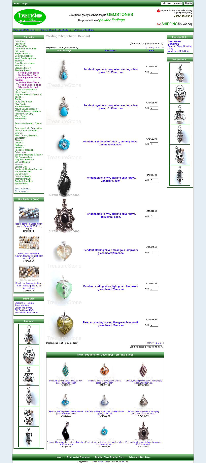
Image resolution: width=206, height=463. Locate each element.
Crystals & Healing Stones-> (28, 169)
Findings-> (19, 145)
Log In (25, 4)
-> (22, 70)
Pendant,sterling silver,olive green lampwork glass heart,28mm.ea (110, 324)
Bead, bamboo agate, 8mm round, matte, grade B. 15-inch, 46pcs (28, 284)
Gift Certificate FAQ (24, 310)
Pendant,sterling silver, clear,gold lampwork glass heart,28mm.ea (110, 251)
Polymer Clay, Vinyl (23, 113)
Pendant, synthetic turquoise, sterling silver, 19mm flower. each (110, 143)
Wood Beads (20, 116)
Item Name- (110, 50)
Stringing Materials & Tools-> (28, 154)
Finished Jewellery (23, 181)
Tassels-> (19, 147)
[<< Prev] (150, 47)
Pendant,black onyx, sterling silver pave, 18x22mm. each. (110, 215)
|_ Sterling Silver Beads (26, 73)
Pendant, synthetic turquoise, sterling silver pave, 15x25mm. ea (110, 71)
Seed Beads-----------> (20, 119)
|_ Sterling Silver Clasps (26, 82)
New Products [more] (28, 199)
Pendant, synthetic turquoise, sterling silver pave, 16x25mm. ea (110, 107)
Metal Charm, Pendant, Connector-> (25, 136)
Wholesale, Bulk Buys (84, 30)
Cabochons (20, 152)
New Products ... (22, 188)
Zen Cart (124, 462)
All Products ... (21, 191)
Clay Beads (20, 104)
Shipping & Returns (24, 303)
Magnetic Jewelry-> (24, 159)
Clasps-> (18, 142)
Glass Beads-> (21, 92)
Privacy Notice (21, 305)
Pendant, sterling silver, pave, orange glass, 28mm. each (104, 382)
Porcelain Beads (22, 106)
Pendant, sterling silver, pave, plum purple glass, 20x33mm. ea (143, 382)
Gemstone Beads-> (24, 56)
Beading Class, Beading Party (54, 30)
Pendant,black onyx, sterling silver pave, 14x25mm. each (110, 179)
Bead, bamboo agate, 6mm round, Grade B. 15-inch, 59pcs (28, 225)
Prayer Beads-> (22, 53)
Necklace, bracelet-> (24, 150)
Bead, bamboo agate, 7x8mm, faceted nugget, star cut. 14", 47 (29, 255)
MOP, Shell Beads (23, 101)
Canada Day (20, 167)
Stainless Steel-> (22, 68)
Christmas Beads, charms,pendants (23, 177)
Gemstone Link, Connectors (28, 128)
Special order (21, 183)
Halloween (19, 44)
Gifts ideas (19, 51)
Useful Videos (21, 174)
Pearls (17, 99)
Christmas (19, 41)
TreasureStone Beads (101, 462)
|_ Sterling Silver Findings (27, 85)
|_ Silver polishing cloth (26, 87)
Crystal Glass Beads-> (25, 89)
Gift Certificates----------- (22, 163)
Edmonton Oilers (22, 171)
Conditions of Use (23, 308)
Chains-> (18, 140)
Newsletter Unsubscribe (26, 312)
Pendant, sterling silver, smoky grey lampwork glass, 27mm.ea (143, 412)
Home (17, 4)
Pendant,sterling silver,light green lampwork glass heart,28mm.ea (110, 288)
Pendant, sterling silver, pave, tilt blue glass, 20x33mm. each (65, 382)
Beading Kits (20, 46)
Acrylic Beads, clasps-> (25, 109)
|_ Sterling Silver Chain (26, 75)
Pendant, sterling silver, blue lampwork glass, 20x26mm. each (66, 412)
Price (151, 50)
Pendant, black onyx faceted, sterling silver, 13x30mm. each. (65, 443)
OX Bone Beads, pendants (27, 111)
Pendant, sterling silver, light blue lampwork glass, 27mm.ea (104, 412)
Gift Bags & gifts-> (23, 157)
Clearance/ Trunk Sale (25, 48)
